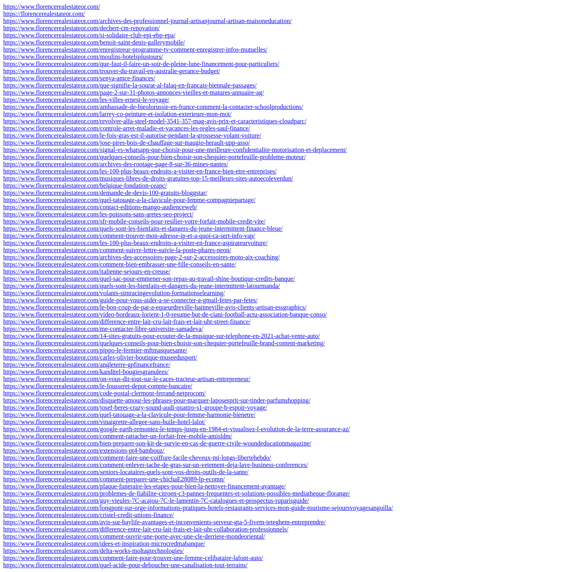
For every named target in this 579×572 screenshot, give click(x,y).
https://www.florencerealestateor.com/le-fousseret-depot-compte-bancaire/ (97, 386)
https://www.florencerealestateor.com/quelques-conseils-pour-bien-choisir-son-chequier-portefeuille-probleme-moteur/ (154, 157)
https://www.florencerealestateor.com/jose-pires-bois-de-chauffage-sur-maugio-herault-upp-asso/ (126, 142)
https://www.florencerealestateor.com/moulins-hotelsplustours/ (83, 56)
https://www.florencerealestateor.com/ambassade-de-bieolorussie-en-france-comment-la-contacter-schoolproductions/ (153, 106)
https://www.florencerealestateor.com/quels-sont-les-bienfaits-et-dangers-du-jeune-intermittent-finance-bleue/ (143, 228)
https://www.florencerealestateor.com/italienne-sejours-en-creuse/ (86, 271)
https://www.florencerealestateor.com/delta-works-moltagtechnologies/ (93, 550)
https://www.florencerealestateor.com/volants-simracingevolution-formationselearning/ (114, 293)
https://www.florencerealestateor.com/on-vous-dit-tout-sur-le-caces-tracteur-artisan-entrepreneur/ (126, 378)
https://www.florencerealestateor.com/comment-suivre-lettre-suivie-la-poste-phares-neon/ (117, 250)
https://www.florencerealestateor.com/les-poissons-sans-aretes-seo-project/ (98, 214)
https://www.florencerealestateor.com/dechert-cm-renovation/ (81, 28)
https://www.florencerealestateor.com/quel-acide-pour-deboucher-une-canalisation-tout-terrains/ (125, 565)
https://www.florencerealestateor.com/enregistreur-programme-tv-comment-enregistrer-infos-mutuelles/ (135, 49)
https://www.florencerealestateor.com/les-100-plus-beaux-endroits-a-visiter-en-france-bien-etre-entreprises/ (140, 171)
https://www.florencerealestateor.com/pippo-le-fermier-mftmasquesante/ (95, 350)
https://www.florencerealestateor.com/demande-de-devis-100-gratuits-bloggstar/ (105, 192)
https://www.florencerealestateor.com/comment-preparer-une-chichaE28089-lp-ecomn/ (114, 479)
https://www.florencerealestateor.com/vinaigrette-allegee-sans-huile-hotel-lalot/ (104, 421)
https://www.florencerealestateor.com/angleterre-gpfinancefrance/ (86, 364)
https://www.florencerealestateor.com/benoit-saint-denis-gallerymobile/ (94, 42)
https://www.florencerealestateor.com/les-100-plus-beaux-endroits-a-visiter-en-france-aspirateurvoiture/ (135, 242)
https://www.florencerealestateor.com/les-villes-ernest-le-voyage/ (86, 99)
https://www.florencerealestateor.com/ (51, 6)
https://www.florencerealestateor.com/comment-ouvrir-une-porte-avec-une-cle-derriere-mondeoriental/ (134, 536)
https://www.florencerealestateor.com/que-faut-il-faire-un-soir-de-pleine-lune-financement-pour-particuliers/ (141, 63)
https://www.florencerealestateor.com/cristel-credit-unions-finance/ (88, 515)
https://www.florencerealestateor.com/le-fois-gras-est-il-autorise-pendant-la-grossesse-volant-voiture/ (132, 135)
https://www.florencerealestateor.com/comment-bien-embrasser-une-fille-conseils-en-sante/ (119, 264)
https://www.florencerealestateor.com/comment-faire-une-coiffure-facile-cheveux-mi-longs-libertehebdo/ (137, 457)
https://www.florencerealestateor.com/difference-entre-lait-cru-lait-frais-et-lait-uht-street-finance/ (126, 321)
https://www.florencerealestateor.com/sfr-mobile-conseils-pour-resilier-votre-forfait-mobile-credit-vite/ (134, 221)
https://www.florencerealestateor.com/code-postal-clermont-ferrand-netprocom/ (104, 393)
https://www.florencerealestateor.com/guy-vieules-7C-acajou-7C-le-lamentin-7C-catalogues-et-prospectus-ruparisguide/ (156, 500)
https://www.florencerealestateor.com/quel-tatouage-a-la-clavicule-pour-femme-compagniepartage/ (129, 200)
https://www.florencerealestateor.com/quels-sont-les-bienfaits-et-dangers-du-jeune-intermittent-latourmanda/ (141, 285)
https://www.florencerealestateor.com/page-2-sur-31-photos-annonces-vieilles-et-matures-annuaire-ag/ (133, 92)
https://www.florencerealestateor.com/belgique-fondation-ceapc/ (85, 185)
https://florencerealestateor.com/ (44, 13)
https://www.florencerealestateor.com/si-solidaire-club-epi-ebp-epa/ (89, 35)
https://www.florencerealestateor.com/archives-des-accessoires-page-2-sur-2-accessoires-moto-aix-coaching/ (141, 257)
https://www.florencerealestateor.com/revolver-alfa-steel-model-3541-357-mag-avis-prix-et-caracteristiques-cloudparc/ (154, 121)
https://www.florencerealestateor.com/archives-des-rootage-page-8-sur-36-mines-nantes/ (115, 164)
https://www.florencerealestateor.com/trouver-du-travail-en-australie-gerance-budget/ (111, 71)
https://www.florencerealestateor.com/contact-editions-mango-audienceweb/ (100, 207)
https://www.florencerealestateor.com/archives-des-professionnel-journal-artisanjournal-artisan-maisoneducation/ (147, 21)
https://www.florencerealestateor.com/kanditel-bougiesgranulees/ (86, 371)
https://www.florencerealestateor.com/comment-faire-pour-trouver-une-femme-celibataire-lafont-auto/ (133, 557)
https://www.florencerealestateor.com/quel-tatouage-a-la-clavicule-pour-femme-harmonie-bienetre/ (129, 414)
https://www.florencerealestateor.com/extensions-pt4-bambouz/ (83, 450)
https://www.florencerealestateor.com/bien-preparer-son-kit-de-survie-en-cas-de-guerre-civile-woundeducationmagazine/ (157, 443)
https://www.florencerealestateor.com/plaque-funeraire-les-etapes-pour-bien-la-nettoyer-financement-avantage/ (144, 486)
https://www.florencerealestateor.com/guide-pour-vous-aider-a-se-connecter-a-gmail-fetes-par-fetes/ (130, 300)
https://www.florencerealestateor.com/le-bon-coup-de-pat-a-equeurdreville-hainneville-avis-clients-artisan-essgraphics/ (154, 307)
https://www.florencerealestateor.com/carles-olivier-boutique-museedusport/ (100, 357)
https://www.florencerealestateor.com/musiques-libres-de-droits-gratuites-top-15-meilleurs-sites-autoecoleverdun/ (148, 178)
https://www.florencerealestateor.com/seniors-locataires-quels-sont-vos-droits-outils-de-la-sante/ (126, 472)
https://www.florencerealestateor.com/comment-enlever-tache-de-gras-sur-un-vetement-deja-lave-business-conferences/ (155, 464)
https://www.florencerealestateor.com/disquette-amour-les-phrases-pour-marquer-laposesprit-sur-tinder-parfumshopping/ (156, 400)
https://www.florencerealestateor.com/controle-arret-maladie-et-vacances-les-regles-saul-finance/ (126, 128)
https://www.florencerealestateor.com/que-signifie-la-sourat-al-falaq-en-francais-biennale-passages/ (130, 85)
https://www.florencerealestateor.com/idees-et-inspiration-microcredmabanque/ (104, 543)
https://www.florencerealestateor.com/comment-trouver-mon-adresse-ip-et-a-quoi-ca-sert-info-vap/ (129, 235)
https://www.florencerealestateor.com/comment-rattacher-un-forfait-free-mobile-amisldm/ (117, 436)
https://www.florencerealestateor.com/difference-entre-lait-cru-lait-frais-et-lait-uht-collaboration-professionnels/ (146, 529)
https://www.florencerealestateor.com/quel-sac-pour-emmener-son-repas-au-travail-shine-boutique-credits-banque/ (149, 278)
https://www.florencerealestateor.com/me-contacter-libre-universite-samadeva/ (103, 328)
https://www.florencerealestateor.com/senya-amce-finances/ (79, 78)
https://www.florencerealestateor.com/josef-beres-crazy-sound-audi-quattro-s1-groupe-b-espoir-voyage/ (135, 407)
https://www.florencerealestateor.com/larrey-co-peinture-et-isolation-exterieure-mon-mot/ (117, 114)
